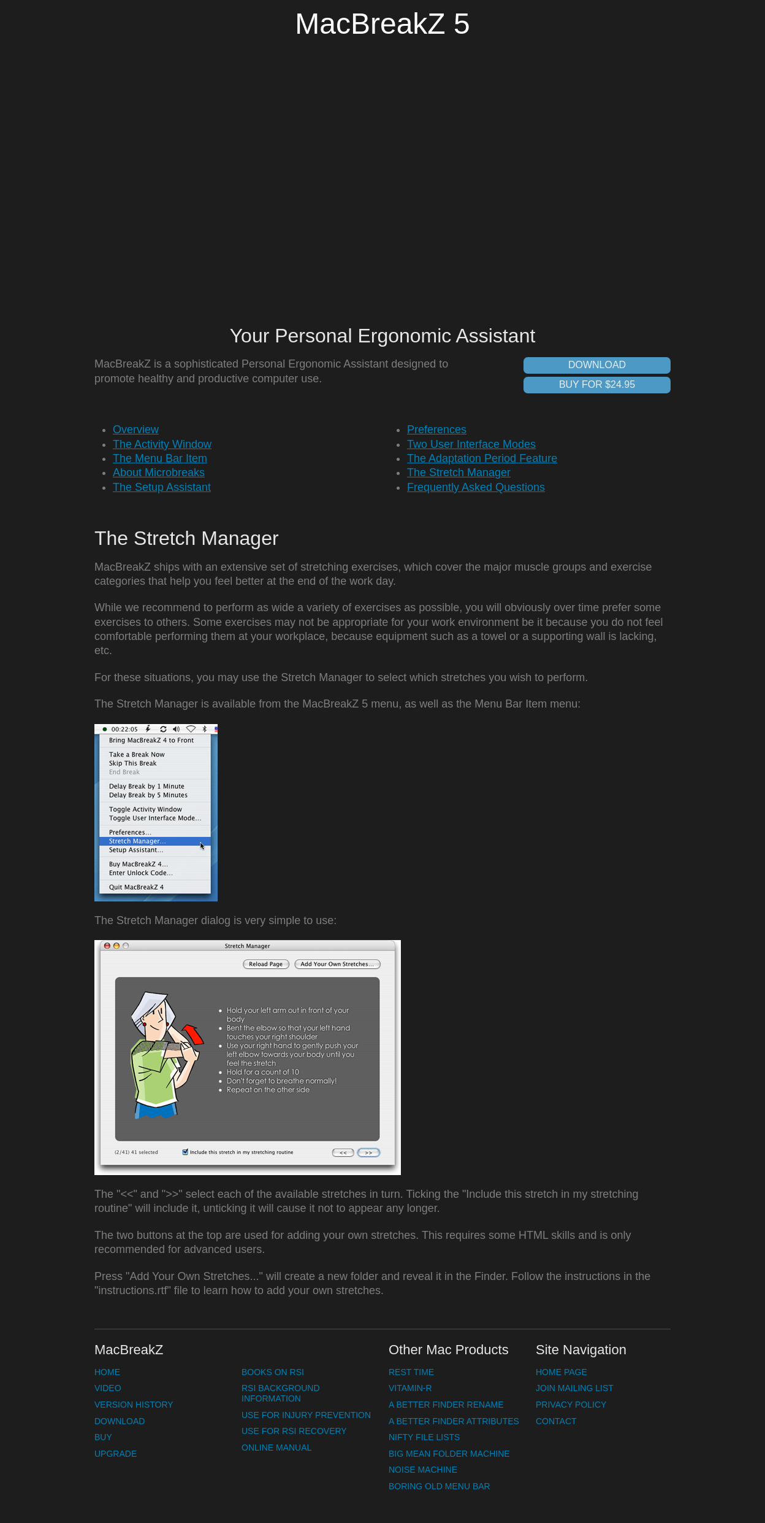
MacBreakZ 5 (382, 23)
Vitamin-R (410, 1388)
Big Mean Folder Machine (449, 1454)
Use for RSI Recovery (294, 1431)
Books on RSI (273, 1372)
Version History (133, 1404)
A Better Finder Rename (446, 1404)
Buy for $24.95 (597, 384)
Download (597, 365)
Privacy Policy (571, 1404)
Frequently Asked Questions (476, 487)
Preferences (436, 429)
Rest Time (411, 1372)
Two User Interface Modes (471, 444)
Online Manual (276, 1447)
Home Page (561, 1372)
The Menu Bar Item (160, 458)
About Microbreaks (159, 472)
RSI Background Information (281, 1393)
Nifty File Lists (424, 1437)
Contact (556, 1421)
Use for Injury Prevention (306, 1415)
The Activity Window (162, 444)
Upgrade (115, 1454)
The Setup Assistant (162, 487)
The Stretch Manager (459, 472)
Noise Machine (423, 1470)
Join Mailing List (575, 1388)
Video (107, 1388)
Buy (103, 1437)
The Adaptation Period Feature (482, 458)
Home (107, 1372)
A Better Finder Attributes (454, 1421)
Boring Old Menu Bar (439, 1486)
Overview (136, 429)
